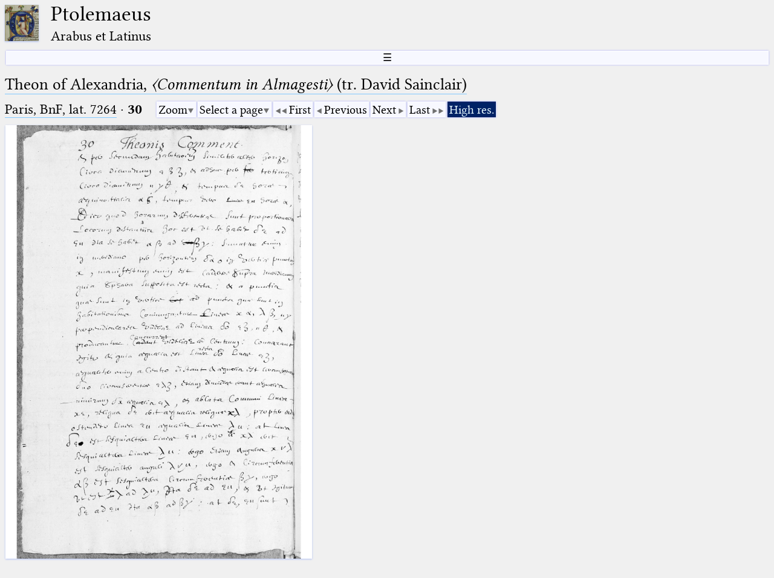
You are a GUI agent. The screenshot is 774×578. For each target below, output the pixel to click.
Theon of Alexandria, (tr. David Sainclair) (236, 84)
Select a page (231, 110)
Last (419, 110)
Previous (345, 110)
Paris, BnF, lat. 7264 (61, 109)
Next (384, 110)
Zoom (172, 110)
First (300, 110)
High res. (471, 110)
